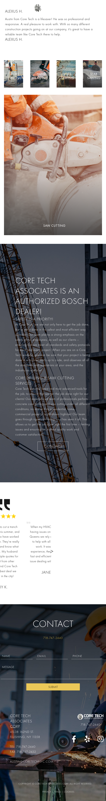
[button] (100, 551)
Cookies (69, 791)
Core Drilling (15, 76)
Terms (57, 791)
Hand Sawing (41, 76)
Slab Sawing (94, 76)
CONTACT (53, 446)
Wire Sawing (67, 76)
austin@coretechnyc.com (31, 762)
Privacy (46, 791)
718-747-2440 (53, 638)
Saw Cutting (54, 226)
